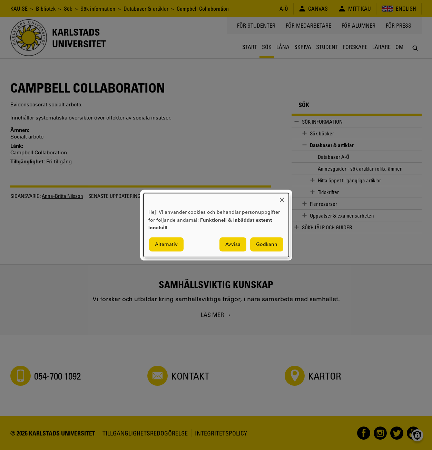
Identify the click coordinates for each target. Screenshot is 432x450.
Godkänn (266, 244)
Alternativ (166, 244)
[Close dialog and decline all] (282, 197)
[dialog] (216, 225)
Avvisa (232, 244)
